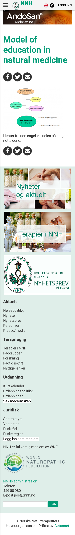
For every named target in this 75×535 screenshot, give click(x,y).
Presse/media (14, 330)
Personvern (12, 325)
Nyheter (9, 315)
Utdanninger (13, 396)
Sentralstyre (13, 419)
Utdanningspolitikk (18, 391)
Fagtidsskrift (13, 363)
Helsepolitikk (13, 310)
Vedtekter (11, 424)
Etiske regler (13, 434)
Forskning (11, 358)
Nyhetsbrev (12, 320)
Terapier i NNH (15, 348)
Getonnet (61, 526)
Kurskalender (13, 386)
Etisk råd (10, 429)
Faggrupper (12, 353)
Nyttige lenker (14, 368)
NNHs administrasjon (20, 481)
